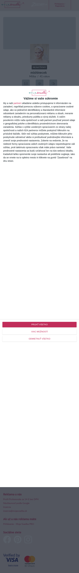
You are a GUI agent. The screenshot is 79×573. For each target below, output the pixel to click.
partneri (17, 103)
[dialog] (39, 286)
